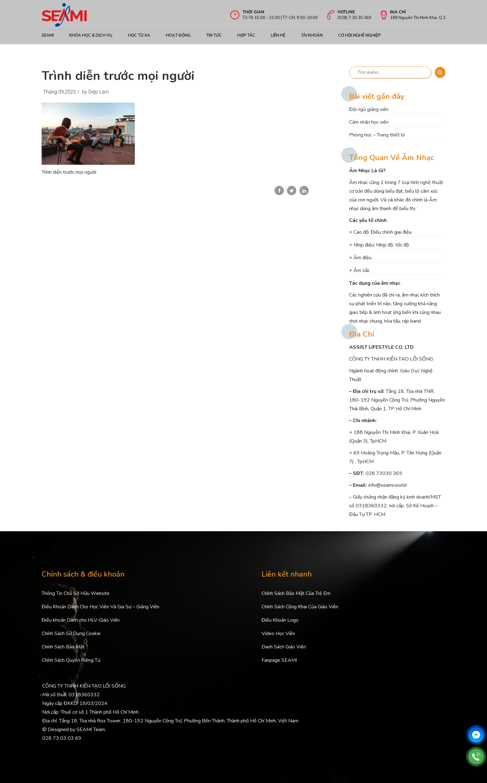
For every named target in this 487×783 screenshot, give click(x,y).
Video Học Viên (278, 633)
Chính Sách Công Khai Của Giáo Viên (300, 606)
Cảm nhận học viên (369, 122)
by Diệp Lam (95, 92)
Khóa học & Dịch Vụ (90, 35)
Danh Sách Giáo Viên (284, 646)
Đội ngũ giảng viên (369, 109)
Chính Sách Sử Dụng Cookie (71, 633)
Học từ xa (139, 35)
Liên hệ (278, 35)
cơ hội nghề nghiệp (359, 35)
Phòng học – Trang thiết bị (377, 134)
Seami (48, 35)
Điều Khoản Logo (280, 620)
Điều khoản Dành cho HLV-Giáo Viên (81, 620)
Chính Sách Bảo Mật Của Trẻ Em (296, 593)
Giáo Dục (410, 370)
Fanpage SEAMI (279, 660)
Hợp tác (246, 35)
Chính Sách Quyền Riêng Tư (71, 660)
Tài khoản (312, 35)
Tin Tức (214, 35)
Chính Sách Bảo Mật (63, 646)
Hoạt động (178, 35)
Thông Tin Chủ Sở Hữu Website (76, 593)
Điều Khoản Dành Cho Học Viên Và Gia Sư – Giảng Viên (100, 606)
